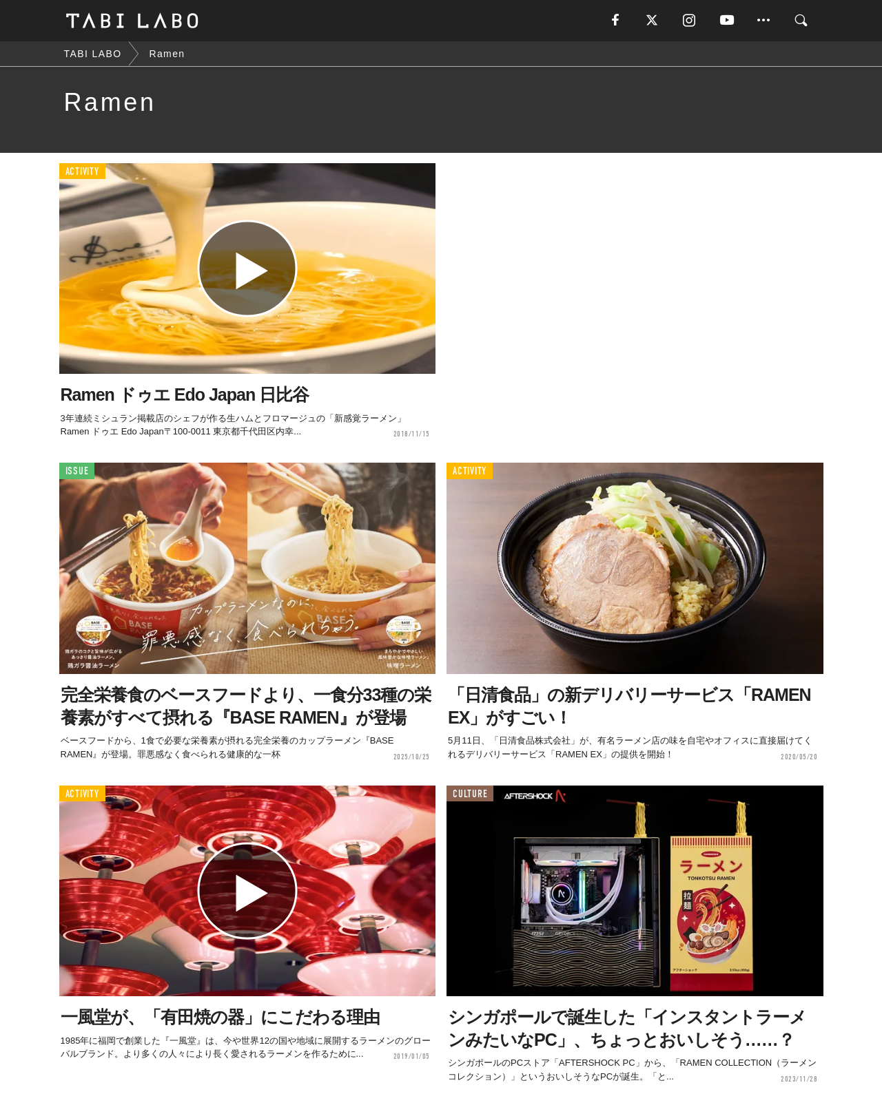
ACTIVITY (82, 172)
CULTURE (470, 794)
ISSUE (77, 471)
